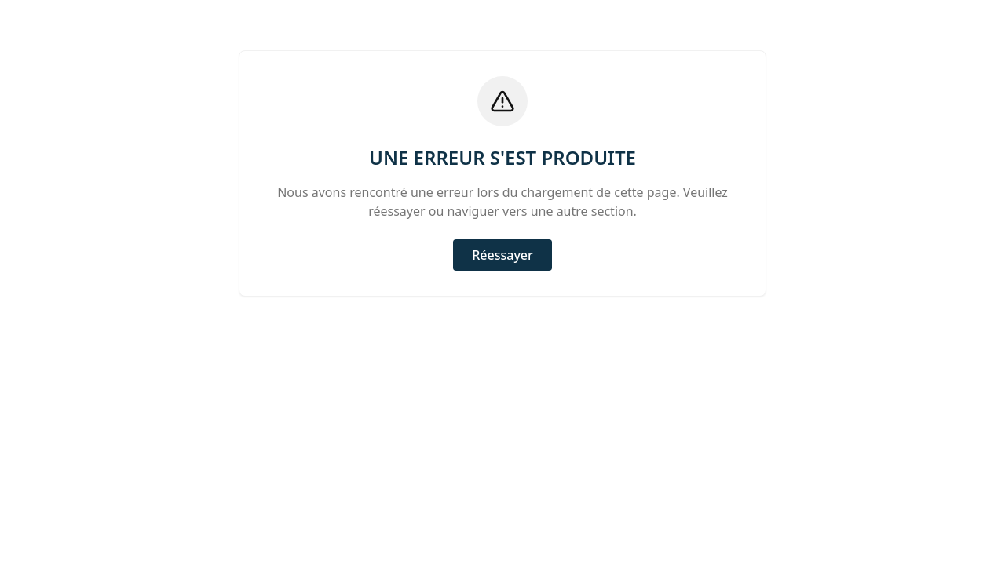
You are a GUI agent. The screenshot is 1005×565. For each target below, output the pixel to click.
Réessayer (502, 255)
